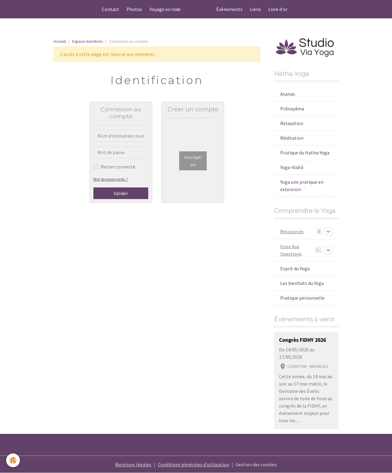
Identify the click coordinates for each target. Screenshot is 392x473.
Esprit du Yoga (295, 268)
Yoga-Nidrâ (291, 167)
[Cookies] (13, 460)
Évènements (229, 9)
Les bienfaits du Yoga (302, 283)
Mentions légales (133, 464)
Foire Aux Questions (291, 250)
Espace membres (87, 41)
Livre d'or (278, 9)
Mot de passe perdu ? (110, 179)
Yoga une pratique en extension (301, 185)
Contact (110, 9)
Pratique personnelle (302, 298)
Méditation (291, 138)
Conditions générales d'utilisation (193, 464)
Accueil (60, 41)
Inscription (193, 161)
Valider (121, 193)
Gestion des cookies (256, 464)
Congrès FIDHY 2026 (302, 340)
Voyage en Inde (165, 9)
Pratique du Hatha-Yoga (305, 153)
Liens (255, 9)
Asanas (287, 94)
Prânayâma (292, 108)
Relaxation (291, 123)
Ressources (292, 231)
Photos (134, 9)
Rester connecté (118, 167)
